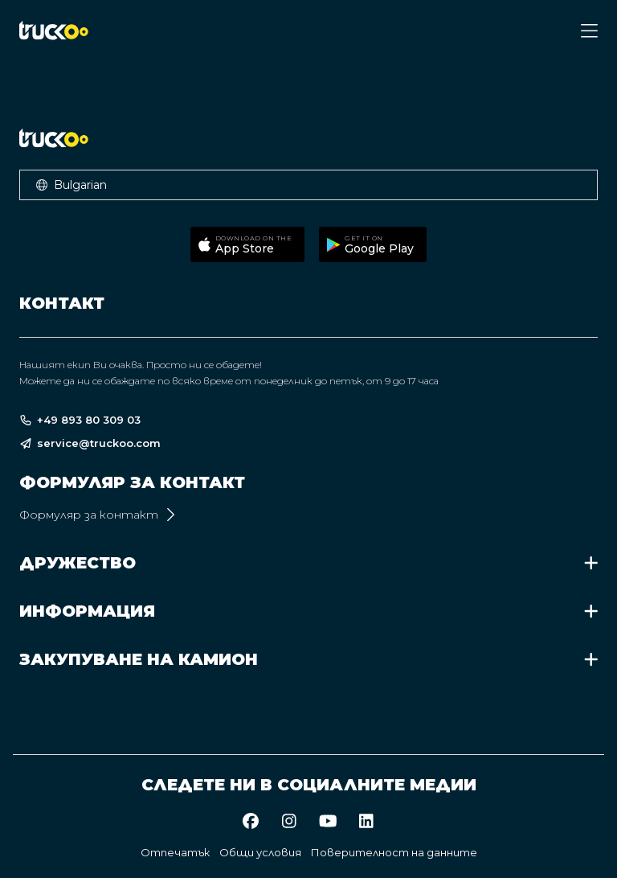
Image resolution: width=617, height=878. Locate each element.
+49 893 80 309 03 (80, 420)
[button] (308, 185)
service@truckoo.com (90, 443)
